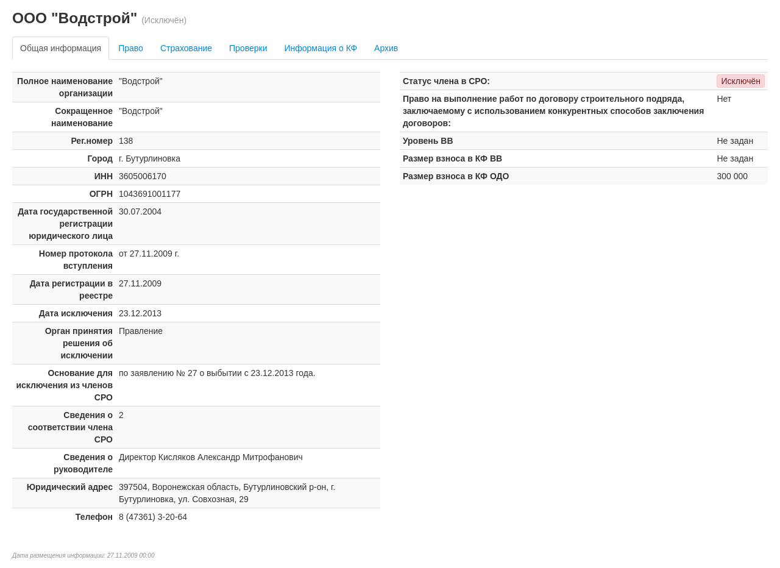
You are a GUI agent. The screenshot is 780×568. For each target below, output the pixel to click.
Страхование (186, 48)
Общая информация (60, 48)
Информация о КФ (320, 48)
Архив (386, 48)
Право (130, 48)
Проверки (248, 48)
